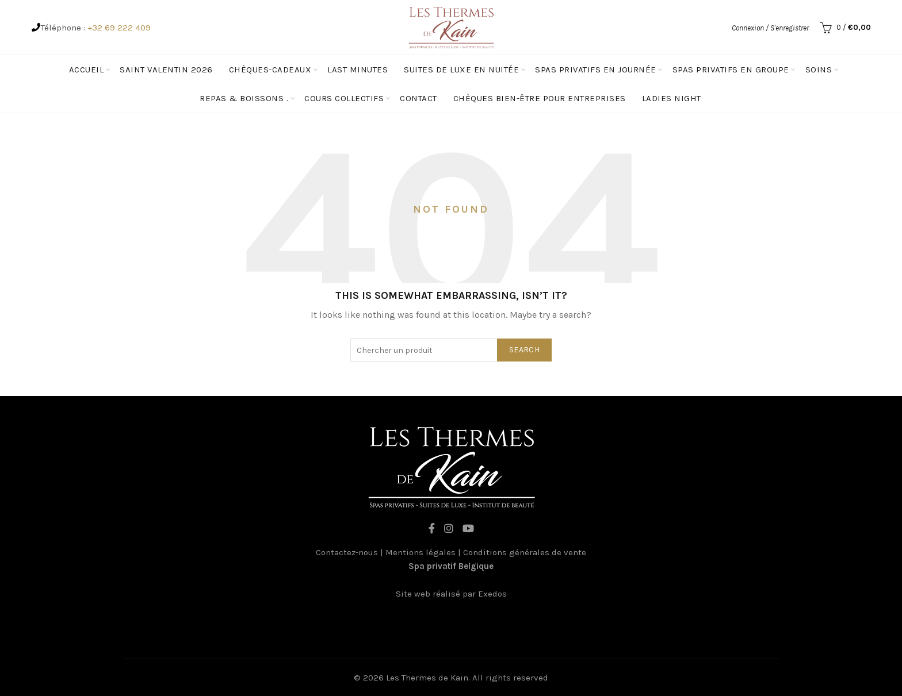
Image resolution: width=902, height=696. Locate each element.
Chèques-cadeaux (270, 69)
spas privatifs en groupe (730, 69)
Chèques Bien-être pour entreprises (539, 98)
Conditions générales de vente (524, 552)
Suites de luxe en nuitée (461, 69)
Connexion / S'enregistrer (770, 28)
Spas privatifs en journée (595, 69)
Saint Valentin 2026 (166, 69)
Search (524, 350)
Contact (418, 98)
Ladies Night (671, 98)
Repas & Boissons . (244, 98)
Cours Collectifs (344, 98)
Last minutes (357, 69)
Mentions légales (420, 552)
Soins (818, 69)
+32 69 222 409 (119, 27)
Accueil (86, 69)
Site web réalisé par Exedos (451, 594)
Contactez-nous (347, 552)
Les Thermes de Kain (427, 677)
